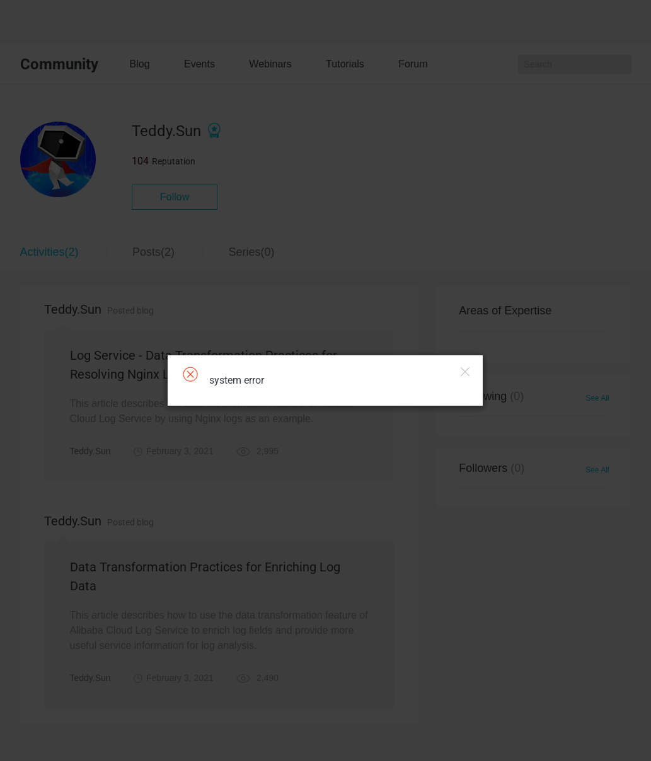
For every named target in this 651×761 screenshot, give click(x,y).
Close (465, 372)
